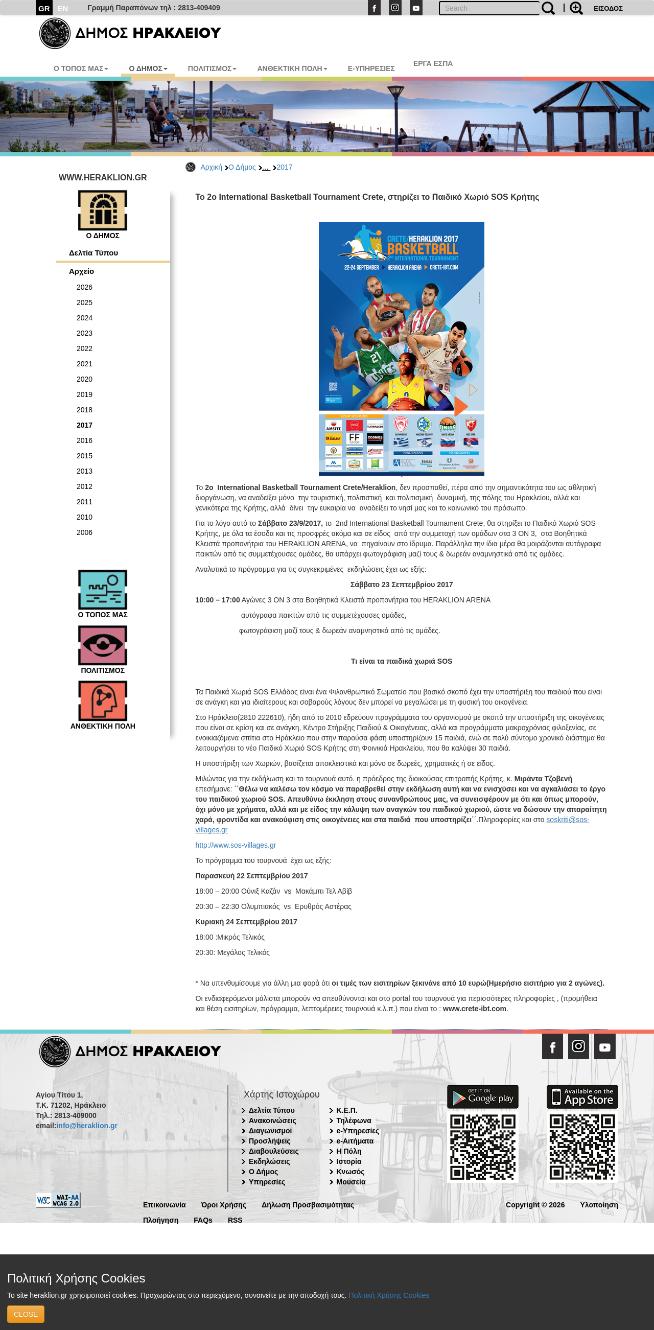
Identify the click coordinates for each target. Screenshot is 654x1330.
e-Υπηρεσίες (358, 1131)
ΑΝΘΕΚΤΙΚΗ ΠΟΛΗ (292, 68)
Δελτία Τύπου (93, 252)
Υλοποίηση (599, 1204)
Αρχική (212, 167)
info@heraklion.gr (86, 1126)
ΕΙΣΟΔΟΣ (608, 8)
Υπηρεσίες (267, 1182)
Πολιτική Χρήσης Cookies (388, 1295)
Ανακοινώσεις (272, 1120)
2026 (84, 287)
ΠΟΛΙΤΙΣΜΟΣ (212, 68)
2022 (84, 348)
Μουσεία (351, 1182)
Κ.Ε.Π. (347, 1110)
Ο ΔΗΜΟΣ (148, 68)
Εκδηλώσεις (269, 1161)
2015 (84, 456)
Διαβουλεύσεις (274, 1151)
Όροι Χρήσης (224, 1204)
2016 (84, 440)
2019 (84, 394)
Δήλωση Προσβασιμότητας (308, 1204)
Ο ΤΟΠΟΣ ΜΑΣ (81, 68)
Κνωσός (351, 1172)
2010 (84, 517)
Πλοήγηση (160, 1219)
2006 (84, 532)
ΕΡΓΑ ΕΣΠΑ (433, 63)
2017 (284, 167)
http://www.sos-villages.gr (236, 845)
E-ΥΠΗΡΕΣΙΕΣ (371, 68)
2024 (84, 318)
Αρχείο (81, 271)
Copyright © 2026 (535, 1204)
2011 (84, 502)
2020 (84, 379)
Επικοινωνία (164, 1204)
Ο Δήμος (242, 167)
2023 (84, 333)
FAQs (203, 1219)
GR (44, 8)
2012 (84, 486)
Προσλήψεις (270, 1141)
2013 (84, 471)
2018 (84, 410)
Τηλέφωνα (354, 1120)
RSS (235, 1219)
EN (63, 8)
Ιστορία (349, 1161)
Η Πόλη (349, 1151)
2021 (84, 364)
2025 (84, 302)
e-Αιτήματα (355, 1141)
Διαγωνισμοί (270, 1131)
